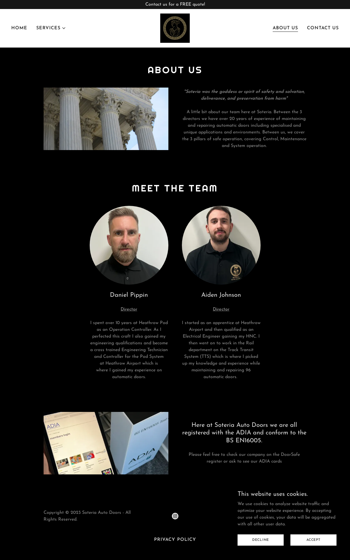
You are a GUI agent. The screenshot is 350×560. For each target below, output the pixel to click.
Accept (313, 551)
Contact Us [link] (323, 28)
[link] (175, 28)
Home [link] (19, 28)
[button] (51, 28)
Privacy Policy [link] (175, 539)
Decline (260, 551)
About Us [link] (285, 28)
